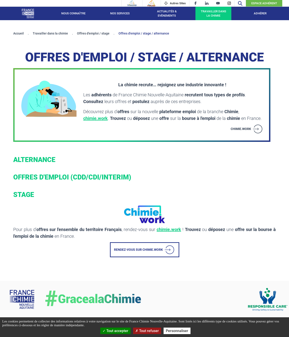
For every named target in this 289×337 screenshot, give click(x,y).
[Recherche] (240, 3)
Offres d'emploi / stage (93, 33)
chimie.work (95, 118)
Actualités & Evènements (167, 13)
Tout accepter (115, 331)
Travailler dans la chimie (213, 13)
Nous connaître (73, 13)
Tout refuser (147, 331)
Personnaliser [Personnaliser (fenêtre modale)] (177, 331)
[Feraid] (151, 3)
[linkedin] (207, 3)
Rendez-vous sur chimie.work (138, 249)
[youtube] (218, 3)
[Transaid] (132, 3)
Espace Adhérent (264, 3)
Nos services (120, 13)
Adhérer (260, 13)
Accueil (18, 33)
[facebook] (195, 3)
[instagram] (229, 3)
